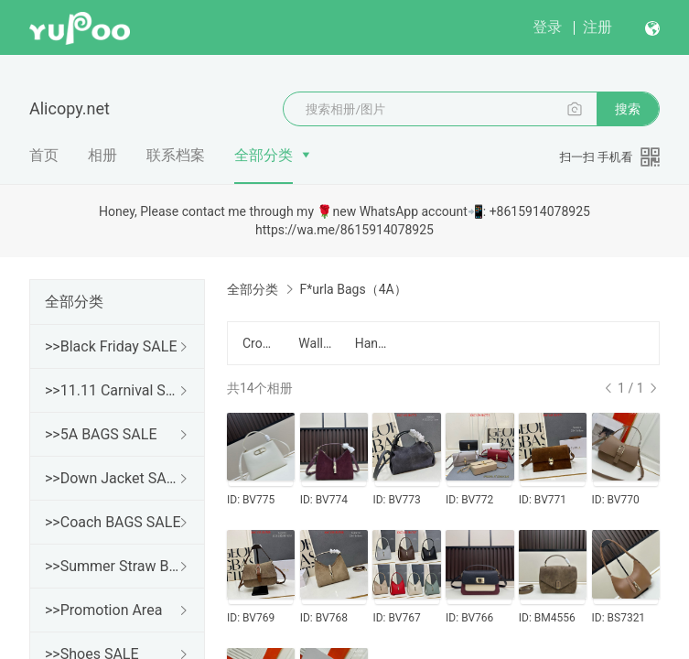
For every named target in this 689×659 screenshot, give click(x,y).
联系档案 (175, 155)
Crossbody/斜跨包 (259, 343)
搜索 (628, 109)
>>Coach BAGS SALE (112, 522)
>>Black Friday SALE (111, 346)
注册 (597, 27)
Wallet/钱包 (315, 343)
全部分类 (263, 155)
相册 (102, 155)
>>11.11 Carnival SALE (113, 390)
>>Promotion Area (103, 610)
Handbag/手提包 (372, 343)
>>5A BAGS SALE (100, 434)
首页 (44, 155)
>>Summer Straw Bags (113, 566)
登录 (547, 27)
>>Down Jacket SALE (113, 478)
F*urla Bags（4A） (352, 289)
